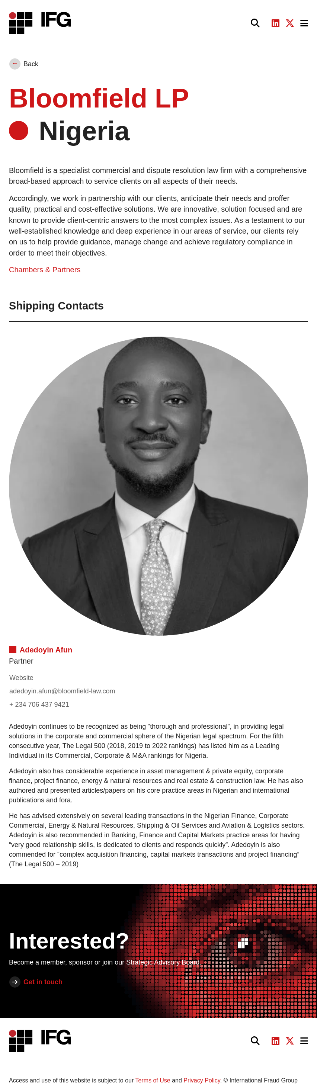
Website (21, 677)
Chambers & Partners (44, 270)
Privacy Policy (201, 1080)
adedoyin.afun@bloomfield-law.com (62, 691)
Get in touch (43, 982)
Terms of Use (152, 1080)
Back (30, 64)
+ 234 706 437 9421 (39, 704)
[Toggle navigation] (304, 23)
